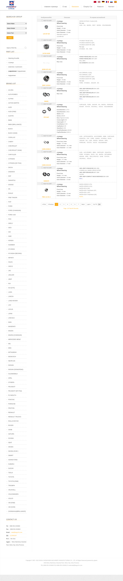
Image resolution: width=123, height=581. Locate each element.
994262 (46, 101)
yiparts (95, 560)
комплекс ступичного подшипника (15, 67)
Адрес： (8, 542)
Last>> (89, 204)
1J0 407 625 (46, 34)
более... (81, 196)
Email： (8, 532)
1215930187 (13, 535)
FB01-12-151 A (46, 197)
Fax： (8, 529)
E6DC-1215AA (46, 85)
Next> (83, 204)
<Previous (51, 204)
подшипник (12, 75)
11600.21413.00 (46, 165)
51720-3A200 (46, 53)
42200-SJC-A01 (46, 69)
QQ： (7, 535)
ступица (11, 62)
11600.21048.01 (46, 149)
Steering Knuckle (13, 58)
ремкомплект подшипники (16, 71)
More (80, 99)
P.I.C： (8, 538)
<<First (44, 204)
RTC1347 (46, 117)
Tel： (7, 526)
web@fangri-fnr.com (16, 532)
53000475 (46, 181)
